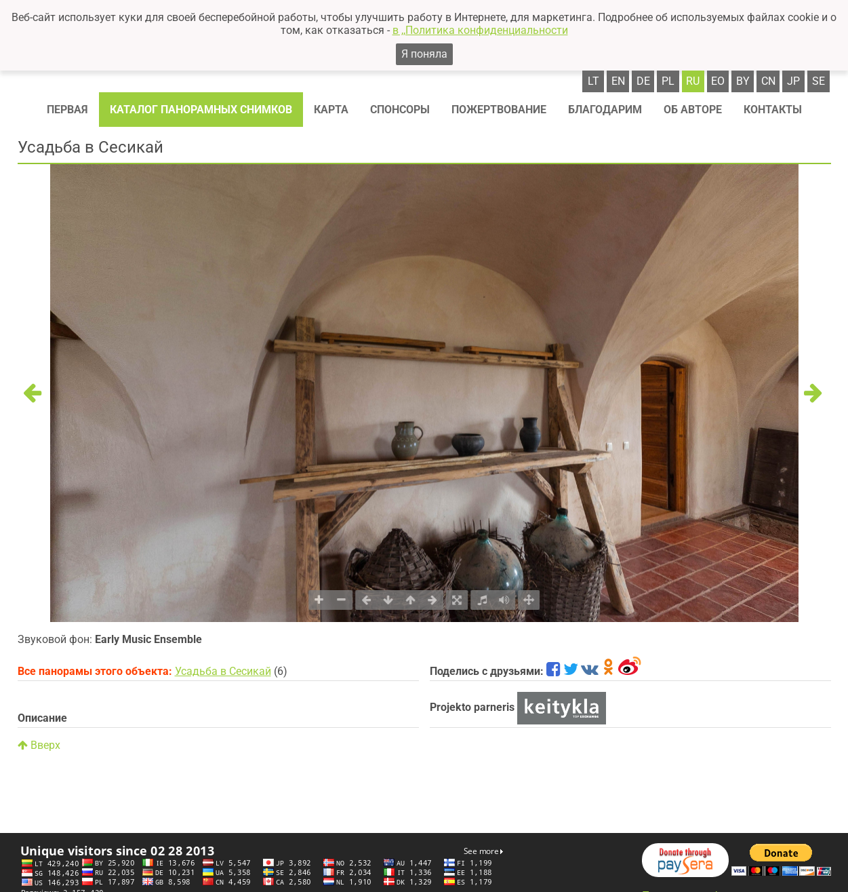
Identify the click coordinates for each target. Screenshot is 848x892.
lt (593, 81)
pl (668, 81)
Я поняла (424, 53)
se (818, 81)
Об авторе (693, 109)
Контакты (773, 109)
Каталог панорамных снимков (201, 109)
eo (718, 81)
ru (693, 81)
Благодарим (605, 109)
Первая (67, 109)
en (618, 81)
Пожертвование (498, 109)
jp (793, 81)
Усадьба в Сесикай (223, 671)
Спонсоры (400, 109)
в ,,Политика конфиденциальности (480, 30)
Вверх (39, 745)
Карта (331, 109)
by (743, 81)
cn (768, 81)
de (643, 81)
